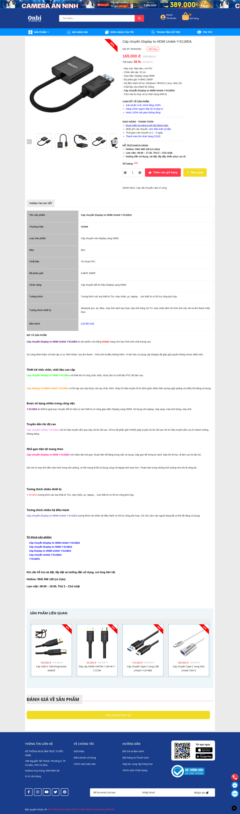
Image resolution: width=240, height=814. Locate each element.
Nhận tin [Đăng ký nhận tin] (201, 792)
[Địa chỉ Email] (163, 792)
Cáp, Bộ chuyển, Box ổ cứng (151, 187)
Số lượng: (130, 163)
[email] (234, 785)
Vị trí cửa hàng (33, 776)
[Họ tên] (114, 792)
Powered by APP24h (103, 809)
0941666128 (52, 770)
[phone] (234, 777)
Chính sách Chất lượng (134, 770)
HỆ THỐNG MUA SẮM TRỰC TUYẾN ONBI (69, 809)
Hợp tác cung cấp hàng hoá (137, 764)
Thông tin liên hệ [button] (39, 744)
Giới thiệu (79, 751)
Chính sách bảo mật (85, 764)
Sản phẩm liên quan (48, 613)
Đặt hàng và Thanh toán (135, 757)
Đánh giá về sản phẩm (53, 699)
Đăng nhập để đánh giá (118, 715)
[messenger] (234, 793)
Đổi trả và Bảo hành (133, 751)
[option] (44, 141)
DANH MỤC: (129, 187)
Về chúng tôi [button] (84, 744)
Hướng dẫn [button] (131, 744)
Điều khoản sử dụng (85, 757)
